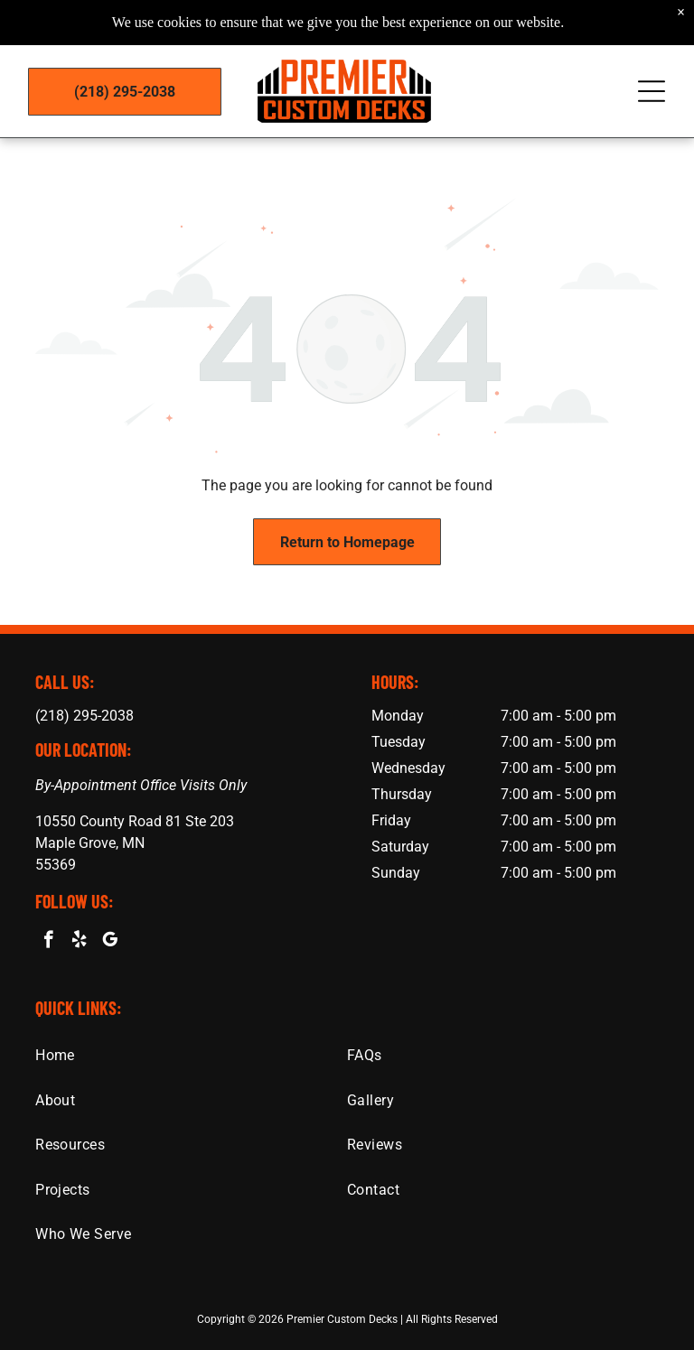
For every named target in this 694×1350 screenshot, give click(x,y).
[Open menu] (651, 72)
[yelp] (79, 941)
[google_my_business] (110, 941)
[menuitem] (191, 1055)
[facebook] (48, 941)
